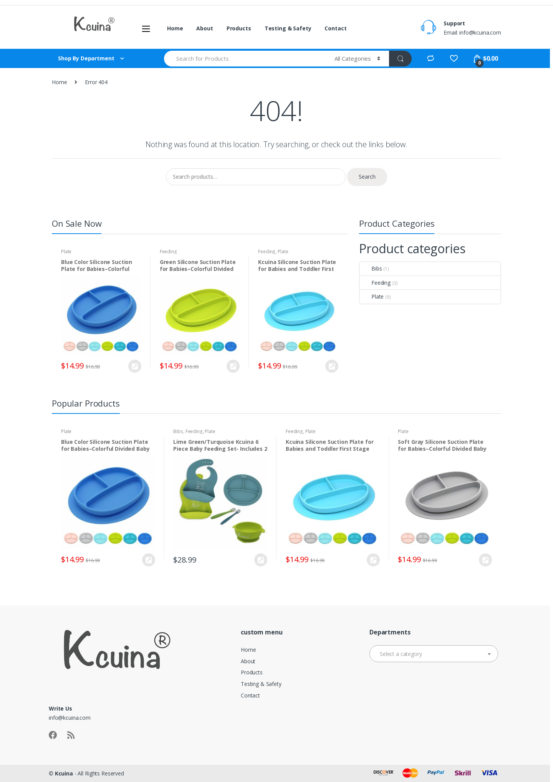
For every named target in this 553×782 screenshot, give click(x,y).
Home (175, 28)
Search (367, 176)
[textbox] (434, 654)
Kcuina (64, 773)
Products (239, 28)
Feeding (168, 251)
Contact (335, 28)
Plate (66, 251)
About (204, 28)
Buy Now (134, 366)
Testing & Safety (288, 28)
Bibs (371, 268)
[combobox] (433, 653)
